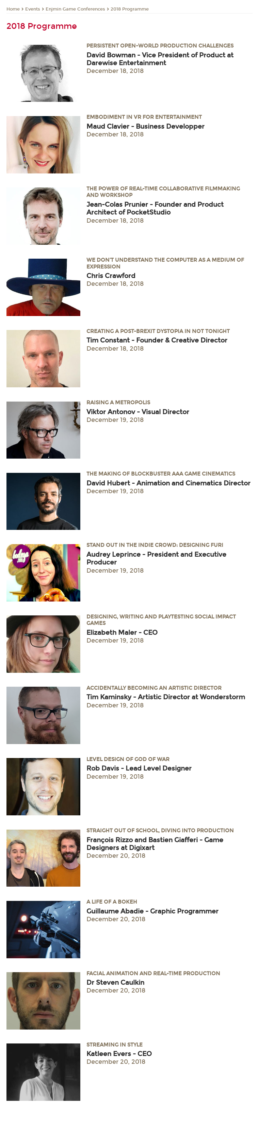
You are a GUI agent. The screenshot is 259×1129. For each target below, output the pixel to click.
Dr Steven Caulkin (115, 982)
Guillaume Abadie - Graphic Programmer (152, 911)
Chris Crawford (110, 276)
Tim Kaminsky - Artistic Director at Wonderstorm (165, 697)
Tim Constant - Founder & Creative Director (156, 340)
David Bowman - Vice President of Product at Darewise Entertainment (159, 59)
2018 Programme (130, 9)
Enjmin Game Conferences (75, 9)
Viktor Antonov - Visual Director (137, 412)
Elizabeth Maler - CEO (122, 632)
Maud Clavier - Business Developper (145, 126)
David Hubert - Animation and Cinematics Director (168, 483)
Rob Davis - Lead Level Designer (139, 768)
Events (32, 9)
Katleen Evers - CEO (119, 1054)
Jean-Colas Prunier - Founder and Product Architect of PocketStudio (155, 208)
